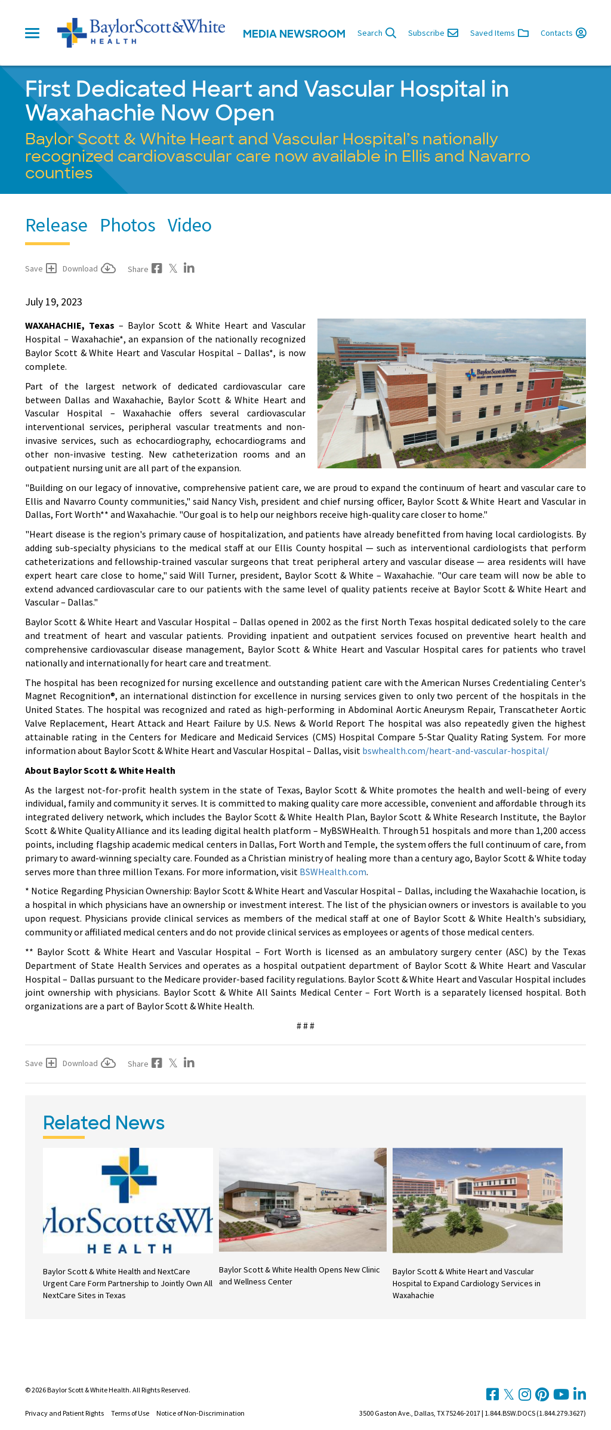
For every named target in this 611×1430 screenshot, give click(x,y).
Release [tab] (56, 225)
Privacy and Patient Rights (64, 1413)
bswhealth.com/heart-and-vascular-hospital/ (455, 750)
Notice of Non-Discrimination (200, 1413)
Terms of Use (130, 1413)
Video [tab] (190, 225)
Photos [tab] (128, 225)
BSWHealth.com (333, 872)
